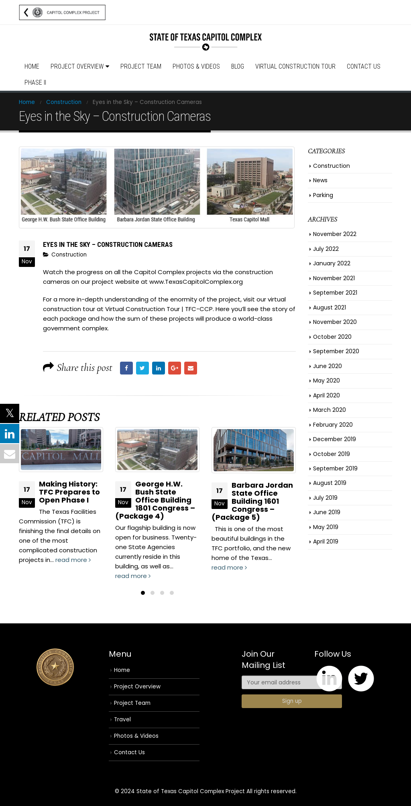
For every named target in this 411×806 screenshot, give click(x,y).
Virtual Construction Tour (295, 66)
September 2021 (335, 293)
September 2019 (335, 468)
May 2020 (326, 381)
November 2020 (335, 322)
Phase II (35, 82)
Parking (323, 195)
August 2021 (329, 307)
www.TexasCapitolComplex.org (196, 281)
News (320, 180)
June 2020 (327, 366)
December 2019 (334, 439)
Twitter (142, 368)
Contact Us (363, 66)
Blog (237, 66)
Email (190, 368)
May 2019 (325, 527)
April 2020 (326, 395)
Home (31, 66)
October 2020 (332, 337)
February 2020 (333, 425)
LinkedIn (158, 368)
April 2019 (325, 541)
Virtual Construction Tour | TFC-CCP (158, 309)
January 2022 (331, 263)
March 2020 (329, 410)
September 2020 (336, 351)
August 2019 (329, 483)
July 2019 (325, 498)
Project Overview (77, 66)
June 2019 (326, 512)
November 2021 (334, 278)
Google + (174, 368)
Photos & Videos (196, 66)
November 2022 (334, 234)
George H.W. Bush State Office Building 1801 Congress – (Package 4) (155, 500)
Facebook (126, 368)
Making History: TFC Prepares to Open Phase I (69, 492)
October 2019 (331, 454)
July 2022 (326, 249)
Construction (69, 254)
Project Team (140, 66)
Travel (122, 719)
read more (73, 560)
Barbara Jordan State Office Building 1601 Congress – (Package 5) (252, 501)
